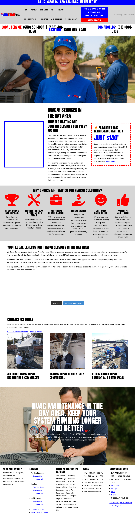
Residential (37, 476)
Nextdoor (115, 495)
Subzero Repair (71, 19)
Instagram (115, 485)
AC (52, 10)
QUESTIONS (94, 20)
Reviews (34, 10)
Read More (67, 446)
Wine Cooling (56, 19)
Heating (61, 10)
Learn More (110, 161)
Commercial (38, 479)
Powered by (123, 14)
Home (26, 10)
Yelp (113, 492)
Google (114, 488)
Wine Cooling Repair (39, 512)
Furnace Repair (39, 487)
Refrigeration (30, 19)
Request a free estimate (17, 332)
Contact (44, 19)
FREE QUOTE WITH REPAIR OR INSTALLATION (94, 12)
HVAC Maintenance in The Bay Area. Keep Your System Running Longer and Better (67, 417)
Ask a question (36, 332)
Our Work (44, 10)
